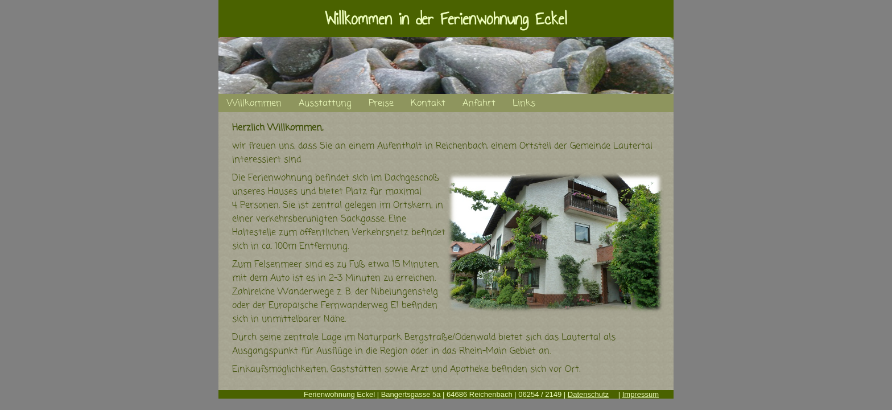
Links (524, 103)
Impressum (640, 394)
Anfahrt (478, 103)
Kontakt (428, 103)
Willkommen (254, 103)
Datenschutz (588, 394)
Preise (381, 103)
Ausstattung (325, 103)
